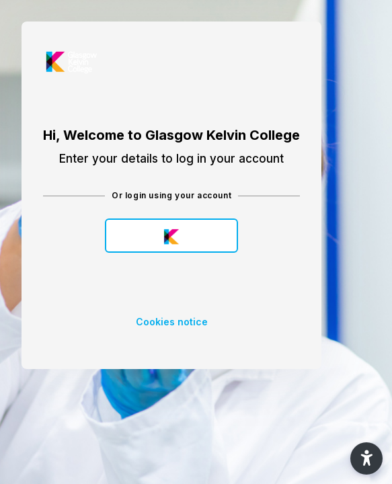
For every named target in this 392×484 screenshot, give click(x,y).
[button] (366, 458)
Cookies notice (172, 321)
